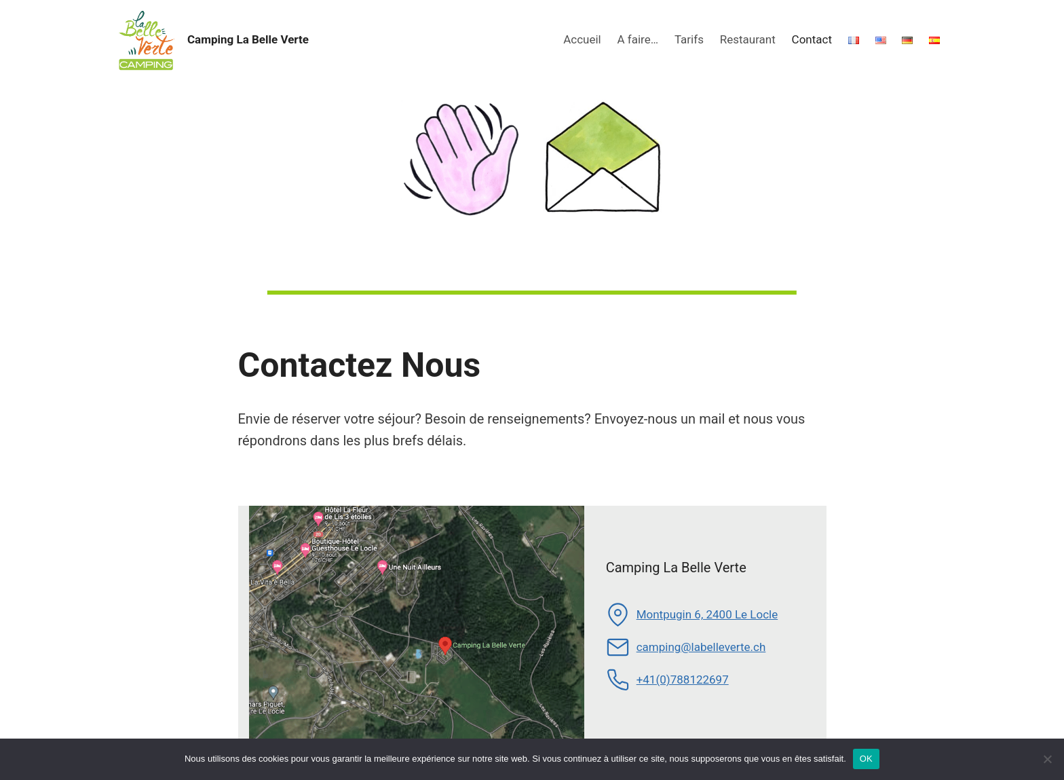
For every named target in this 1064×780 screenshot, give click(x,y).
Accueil (582, 39)
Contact (812, 39)
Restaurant (748, 39)
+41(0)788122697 (682, 679)
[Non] (1047, 759)
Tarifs (689, 39)
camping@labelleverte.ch (701, 647)
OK (866, 759)
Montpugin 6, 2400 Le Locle (707, 614)
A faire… (638, 39)
